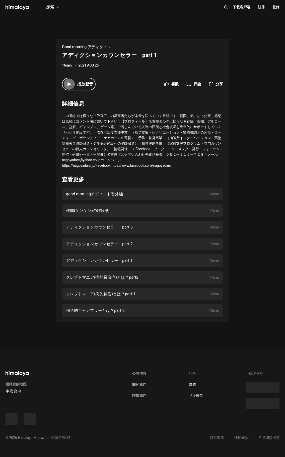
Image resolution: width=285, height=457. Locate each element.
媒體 (192, 384)
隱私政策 (217, 438)
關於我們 (139, 384)
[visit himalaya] (17, 7)
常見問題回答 (268, 438)
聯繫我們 (139, 395)
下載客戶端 (241, 7)
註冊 (261, 7)
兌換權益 (196, 395)
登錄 (275, 7)
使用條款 (241, 438)
